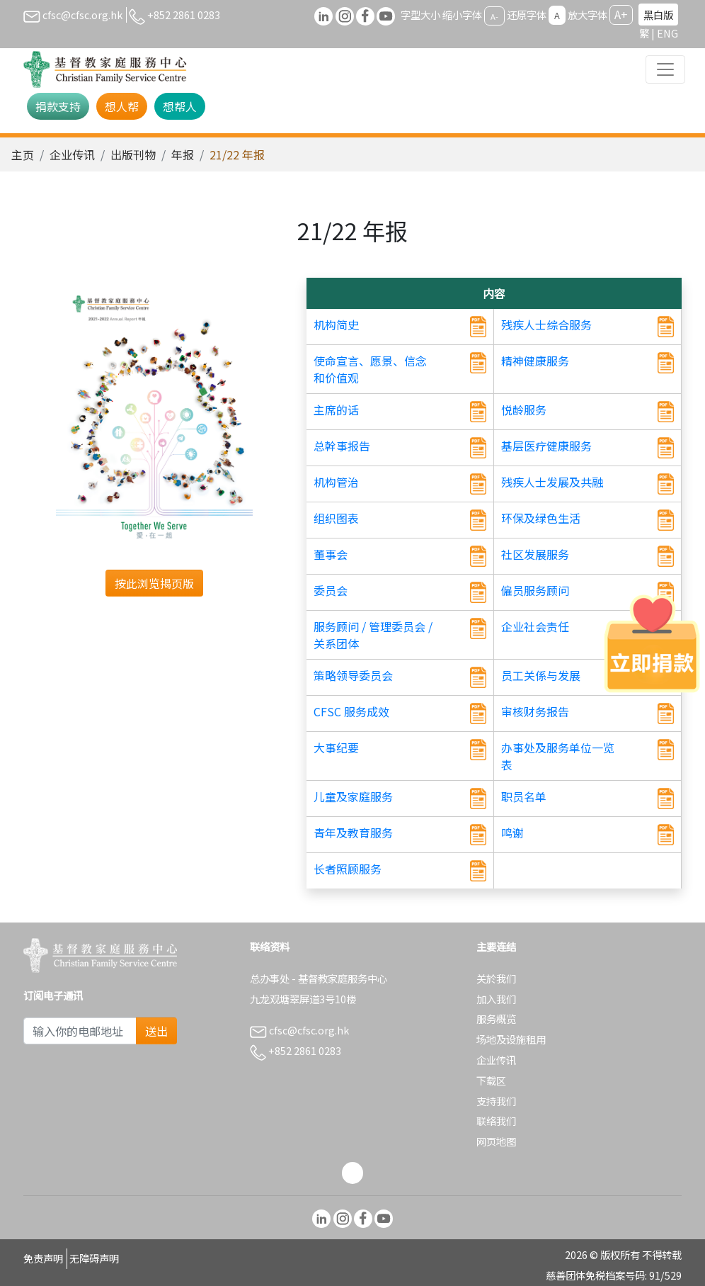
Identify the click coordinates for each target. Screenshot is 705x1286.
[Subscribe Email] (80, 1030)
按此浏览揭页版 (154, 583)
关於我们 (496, 978)
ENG (667, 33)
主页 (22, 154)
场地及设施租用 (511, 1039)
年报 (182, 154)
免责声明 (43, 1258)
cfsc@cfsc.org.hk (72, 14)
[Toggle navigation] (665, 69)
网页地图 (496, 1141)
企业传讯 (72, 154)
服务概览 (496, 1018)
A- (494, 15)
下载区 (491, 1080)
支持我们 (496, 1100)
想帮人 (180, 106)
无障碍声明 (94, 1258)
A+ (621, 14)
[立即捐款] (652, 643)
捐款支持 (58, 106)
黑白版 (658, 14)
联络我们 (496, 1120)
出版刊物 (133, 154)
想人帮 (122, 106)
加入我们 (496, 998)
